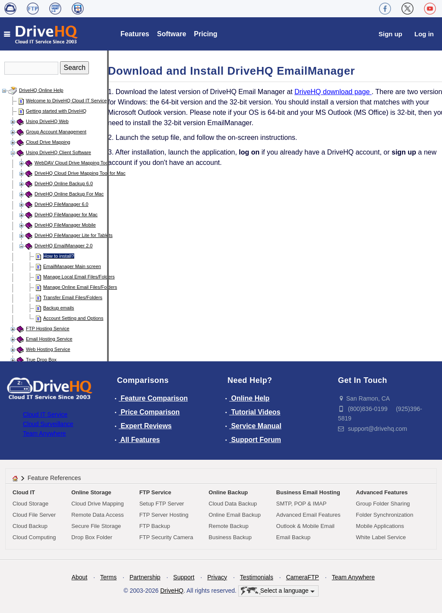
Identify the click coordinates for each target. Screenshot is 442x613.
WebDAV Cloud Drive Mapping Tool (72, 162)
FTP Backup (154, 526)
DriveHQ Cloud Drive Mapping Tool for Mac (80, 173)
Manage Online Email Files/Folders (80, 287)
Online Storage (91, 492)
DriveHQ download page (333, 91)
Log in (424, 34)
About (80, 577)
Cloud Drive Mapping (48, 142)
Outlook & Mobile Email (305, 526)
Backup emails (58, 307)
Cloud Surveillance (48, 423)
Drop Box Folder (91, 537)
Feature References (54, 477)
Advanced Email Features (308, 515)
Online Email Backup (234, 515)
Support (183, 577)
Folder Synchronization (385, 515)
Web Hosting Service (48, 349)
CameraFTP (302, 577)
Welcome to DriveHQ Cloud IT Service (66, 100)
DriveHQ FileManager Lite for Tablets (74, 235)
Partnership (145, 577)
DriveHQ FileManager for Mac (66, 214)
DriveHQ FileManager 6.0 (61, 204)
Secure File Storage (96, 526)
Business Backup (230, 537)
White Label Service (381, 537)
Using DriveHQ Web (47, 121)
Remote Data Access (97, 515)
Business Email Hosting (308, 492)
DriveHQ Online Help (41, 90)
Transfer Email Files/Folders (72, 297)
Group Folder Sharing (383, 503)
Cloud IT (24, 492)
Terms (108, 577)
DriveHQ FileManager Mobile (65, 225)
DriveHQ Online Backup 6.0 (64, 183)
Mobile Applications (380, 526)
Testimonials (256, 577)
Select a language (278, 591)
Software (171, 34)
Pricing (205, 34)
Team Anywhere (44, 433)
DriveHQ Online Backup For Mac (69, 193)
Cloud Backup (30, 526)
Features (134, 34)
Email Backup (293, 537)
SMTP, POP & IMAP (301, 503)
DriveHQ (171, 590)
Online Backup (228, 492)
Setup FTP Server (161, 503)
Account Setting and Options (73, 318)
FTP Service (155, 492)
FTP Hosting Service (47, 328)
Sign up (390, 34)
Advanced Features (382, 492)
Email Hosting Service (49, 338)
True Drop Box (41, 359)
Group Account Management (56, 131)
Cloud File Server (34, 515)
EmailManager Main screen (72, 266)
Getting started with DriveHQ (56, 111)
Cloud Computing (34, 537)
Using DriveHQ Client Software (58, 152)
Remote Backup (228, 526)
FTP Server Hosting (164, 515)
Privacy (217, 577)
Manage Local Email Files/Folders (79, 276)
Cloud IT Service (45, 414)
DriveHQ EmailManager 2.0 (64, 245)
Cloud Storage (30, 503)
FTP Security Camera (166, 537)
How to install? (58, 256)
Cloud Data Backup (232, 503)
